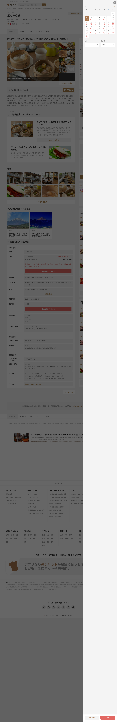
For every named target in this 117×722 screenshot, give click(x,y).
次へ (107, 718)
